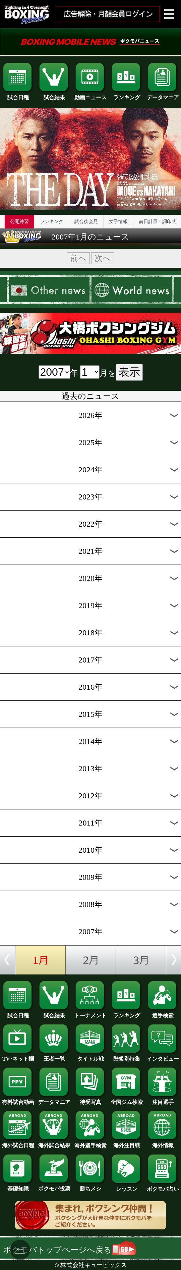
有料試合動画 (18, 1099)
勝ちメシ (90, 1186)
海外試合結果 (54, 1142)
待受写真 (90, 1099)
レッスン (126, 1186)
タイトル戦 (90, 1056)
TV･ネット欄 (18, 1056)
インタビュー (162, 1056)
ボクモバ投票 (54, 1186)
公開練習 (19, 221)
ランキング (126, 95)
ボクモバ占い (162, 1186)
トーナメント (90, 1013)
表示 (129, 372)
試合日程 (18, 95)
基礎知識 (18, 1186)
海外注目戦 (126, 1142)
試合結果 (54, 95)
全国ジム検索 (126, 1099)
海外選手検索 (90, 1143)
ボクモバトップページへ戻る (69, 1250)
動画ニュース (90, 95)
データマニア (162, 95)
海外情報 (162, 1142)
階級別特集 (126, 1056)
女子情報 (118, 221)
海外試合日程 (18, 1142)
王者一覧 (54, 1056)
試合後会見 (86, 221)
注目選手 (162, 1099)
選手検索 (162, 1013)
